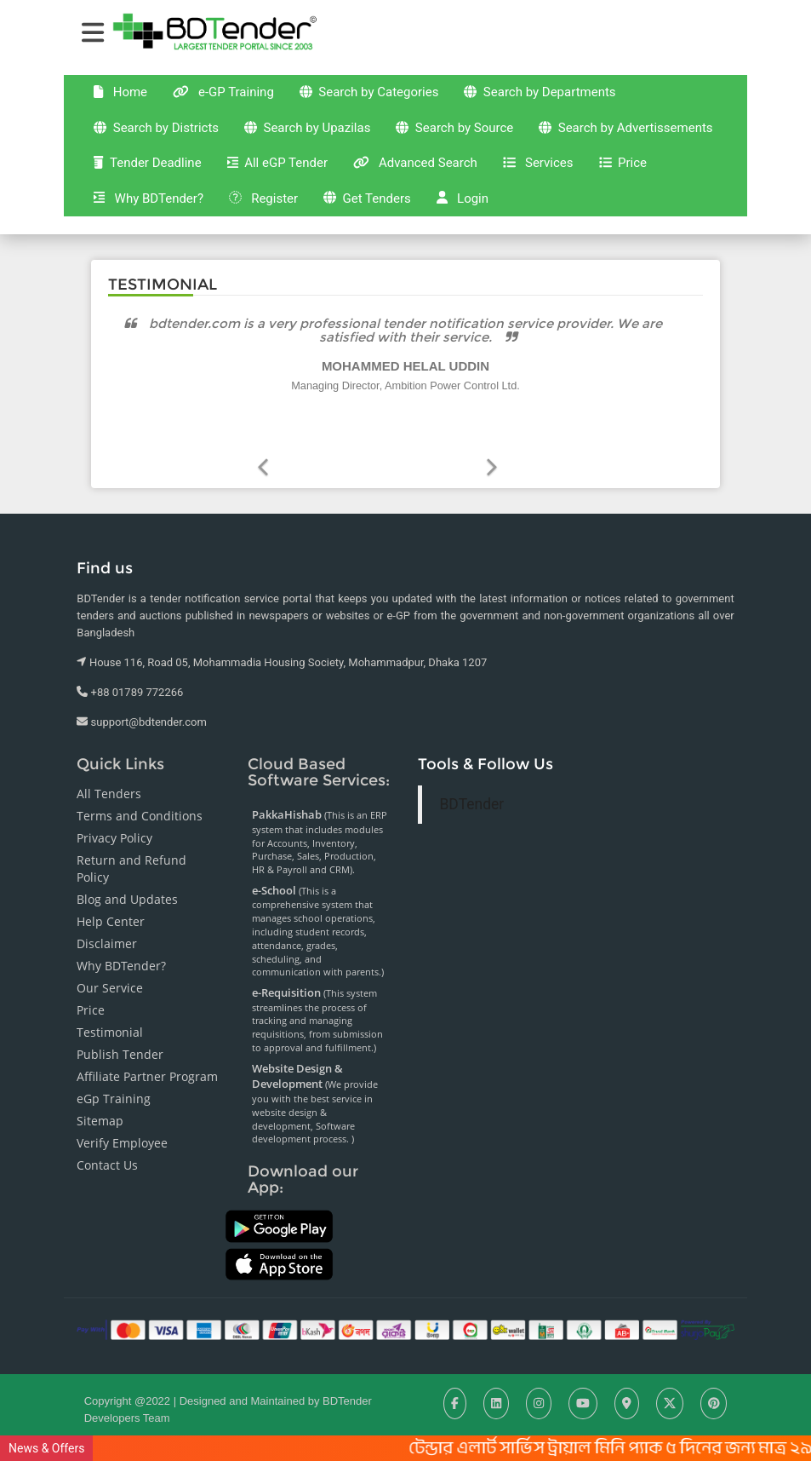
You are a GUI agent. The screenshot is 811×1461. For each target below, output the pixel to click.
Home (144, 77)
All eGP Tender (505, 148)
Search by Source (476, 114)
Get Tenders (566, 184)
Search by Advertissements (199, 149)
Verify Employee (122, 1116)
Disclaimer (107, 917)
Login (656, 185)
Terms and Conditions (140, 789)
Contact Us (107, 1138)
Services (153, 184)
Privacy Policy (114, 811)
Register (455, 185)
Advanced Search (645, 148)
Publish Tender (120, 1028)
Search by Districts (174, 114)
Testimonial (110, 1006)
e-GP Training (248, 77)
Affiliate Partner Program (147, 1050)
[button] (492, 423)
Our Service (110, 961)
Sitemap (100, 1094)
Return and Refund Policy (131, 842)
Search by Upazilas (327, 114)
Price (239, 184)
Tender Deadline (374, 148)
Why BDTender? (338, 185)
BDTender (471, 777)
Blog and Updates (127, 873)
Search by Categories (389, 78)
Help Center (111, 895)
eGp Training (114, 1072)
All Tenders (109, 767)
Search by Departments (570, 77)
